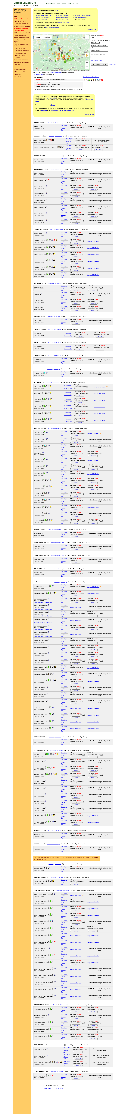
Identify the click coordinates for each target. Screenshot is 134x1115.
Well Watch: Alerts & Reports (22, 33)
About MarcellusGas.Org (20, 69)
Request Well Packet (93, 241)
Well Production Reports (63, 17)
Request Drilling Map (75, 607)
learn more (44, 110)
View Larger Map (38, 74)
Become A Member (50, 3)
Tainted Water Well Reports (21, 62)
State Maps (17, 64)
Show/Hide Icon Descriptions (91, 77)
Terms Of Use (17, 76)
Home (77, 3)
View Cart (64, 3)
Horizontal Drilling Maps (62, 15)
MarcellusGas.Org (24, 2)
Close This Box (92, 29)
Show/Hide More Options (96, 60)
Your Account (71, 3)
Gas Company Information (21, 50)
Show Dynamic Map (55, 72)
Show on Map (50, 122)
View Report (64, 125)
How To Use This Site (20, 21)
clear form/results (112, 64)
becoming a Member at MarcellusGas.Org (62, 110)
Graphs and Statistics (20, 53)
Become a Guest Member (52, 27)
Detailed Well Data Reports (43, 15)
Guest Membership (51, 98)
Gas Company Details (62, 19)
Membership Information (21, 23)
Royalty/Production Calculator (22, 26)
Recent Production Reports (21, 37)
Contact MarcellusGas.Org (21, 67)
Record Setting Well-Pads (43, 17)
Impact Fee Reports (19, 48)
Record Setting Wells (20, 35)
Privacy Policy (17, 74)
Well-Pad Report (57, 122)
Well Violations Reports (81, 17)
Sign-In (58, 3)
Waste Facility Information (21, 60)
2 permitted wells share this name (43, 602)
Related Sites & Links (20, 72)
